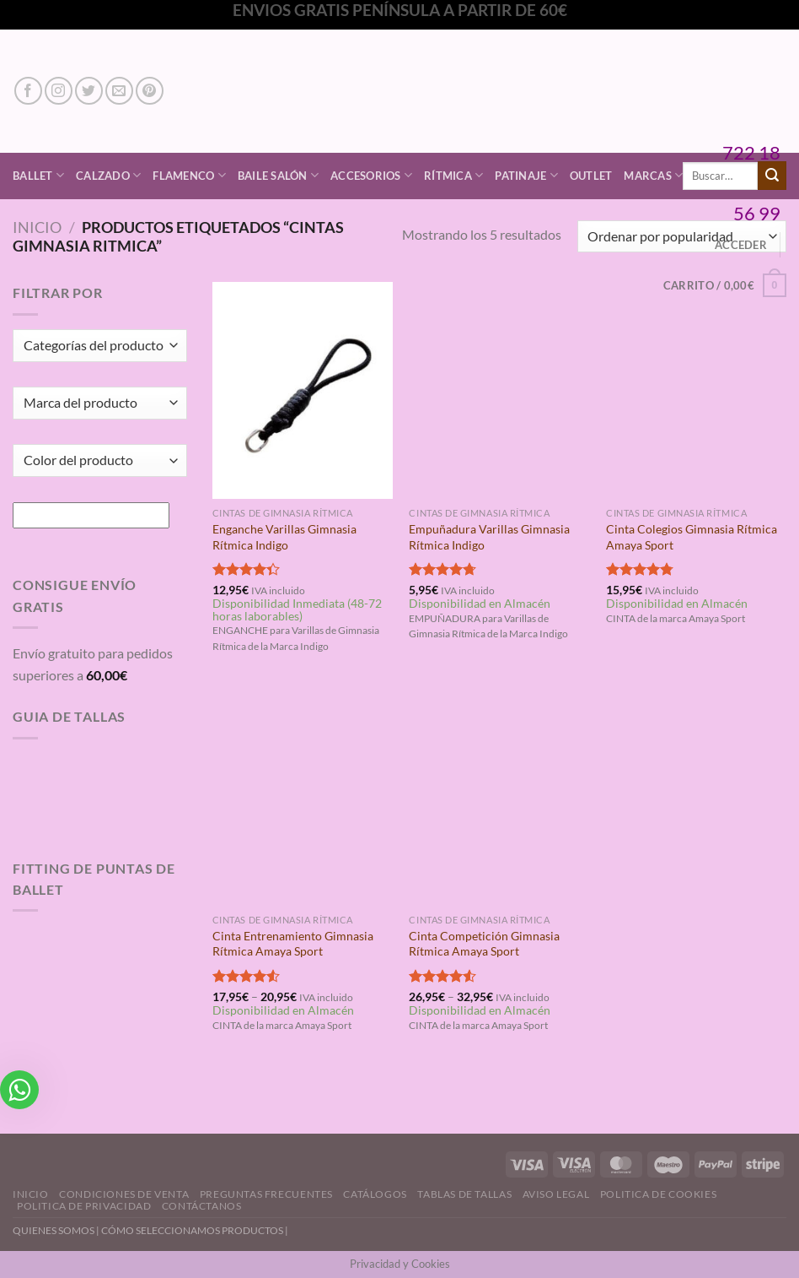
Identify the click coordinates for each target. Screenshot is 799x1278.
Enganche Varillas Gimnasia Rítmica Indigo (284, 537)
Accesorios (371, 175)
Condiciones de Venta (124, 1194)
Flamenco (189, 175)
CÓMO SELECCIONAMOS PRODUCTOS (192, 1230)
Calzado (108, 175)
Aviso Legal (556, 1194)
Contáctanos (202, 1205)
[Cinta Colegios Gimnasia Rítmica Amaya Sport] (696, 390)
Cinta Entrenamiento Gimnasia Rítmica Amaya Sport (292, 944)
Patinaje (526, 175)
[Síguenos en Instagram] (58, 91)
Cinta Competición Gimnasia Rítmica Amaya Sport (484, 944)
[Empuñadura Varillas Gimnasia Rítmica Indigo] (499, 390)
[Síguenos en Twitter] (89, 91)
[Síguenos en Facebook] (28, 91)
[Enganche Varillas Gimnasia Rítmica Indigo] (302, 390)
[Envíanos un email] (119, 91)
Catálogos (375, 1194)
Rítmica (453, 175)
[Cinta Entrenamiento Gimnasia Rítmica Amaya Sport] (302, 797)
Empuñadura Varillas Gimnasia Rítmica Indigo (489, 537)
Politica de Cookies (658, 1194)
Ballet (38, 175)
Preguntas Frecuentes (266, 1194)
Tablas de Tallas (464, 1194)
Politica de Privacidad (84, 1205)
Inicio (37, 227)
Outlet (591, 175)
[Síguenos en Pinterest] (150, 91)
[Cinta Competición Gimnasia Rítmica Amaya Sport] (499, 797)
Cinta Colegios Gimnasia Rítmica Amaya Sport (691, 537)
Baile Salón (278, 175)
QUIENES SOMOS (53, 1230)
